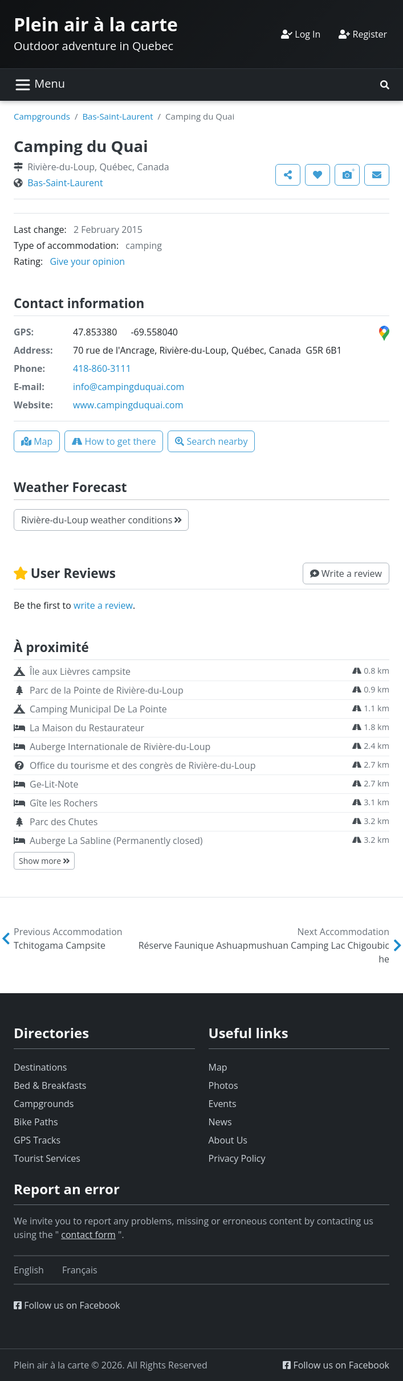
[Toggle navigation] (40, 84)
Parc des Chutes (63, 822)
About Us (228, 1140)
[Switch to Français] (79, 1270)
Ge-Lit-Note (54, 784)
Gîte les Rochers (63, 803)
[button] (384, 85)
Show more (44, 860)
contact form (88, 1234)
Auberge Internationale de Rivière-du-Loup (120, 746)
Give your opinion (87, 261)
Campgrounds (42, 116)
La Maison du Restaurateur (87, 728)
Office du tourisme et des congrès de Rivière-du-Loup (142, 765)
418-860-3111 (102, 368)
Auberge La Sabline (116, 840)
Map (218, 1067)
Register (363, 34)
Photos (223, 1085)
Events (223, 1103)
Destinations (40, 1067)
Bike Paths (36, 1122)
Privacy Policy (237, 1158)
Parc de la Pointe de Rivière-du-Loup (107, 690)
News (220, 1122)
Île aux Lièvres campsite (80, 671)
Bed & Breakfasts (50, 1085)
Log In (300, 34)
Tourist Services (47, 1158)
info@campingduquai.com (128, 386)
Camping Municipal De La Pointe (98, 709)
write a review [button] (103, 605)
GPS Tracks (37, 1140)
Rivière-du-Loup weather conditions (101, 520)
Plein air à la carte (96, 24)
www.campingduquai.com (128, 405)
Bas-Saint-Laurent (117, 116)
